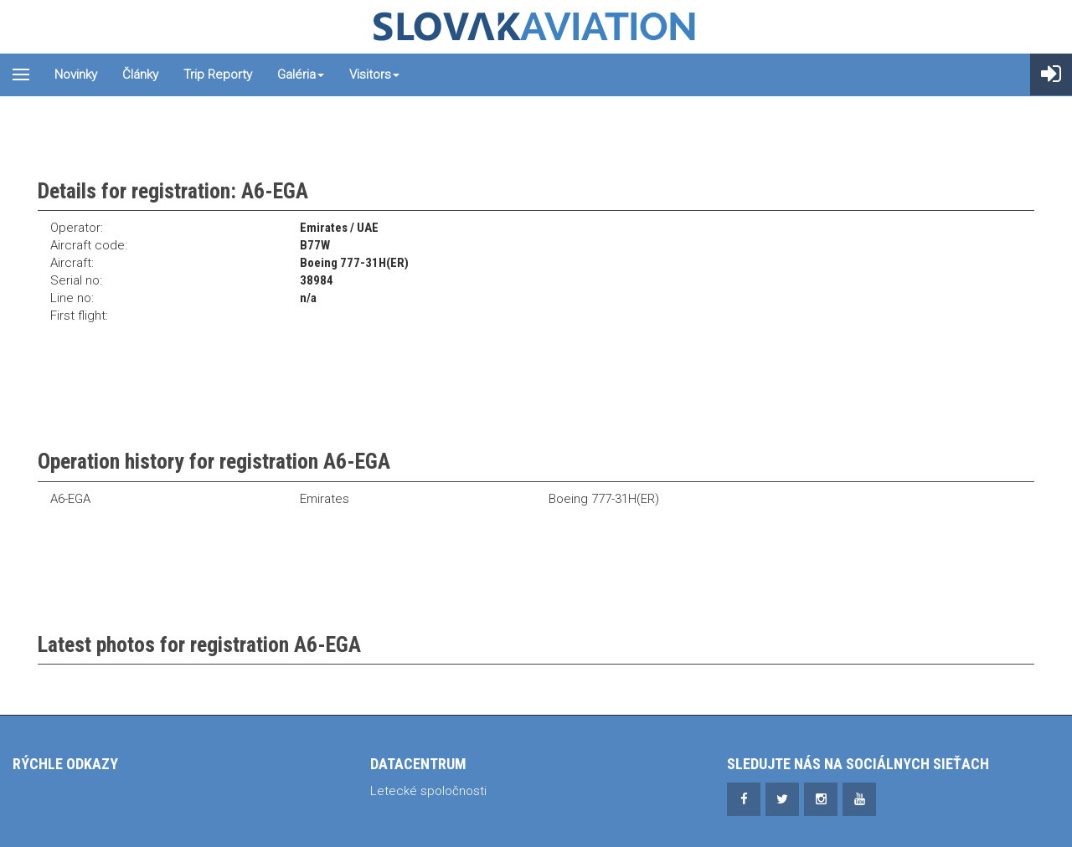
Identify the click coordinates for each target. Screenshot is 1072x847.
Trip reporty (217, 74)
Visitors (374, 74)
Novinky (75, 74)
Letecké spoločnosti (428, 790)
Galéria (300, 74)
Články (140, 74)
